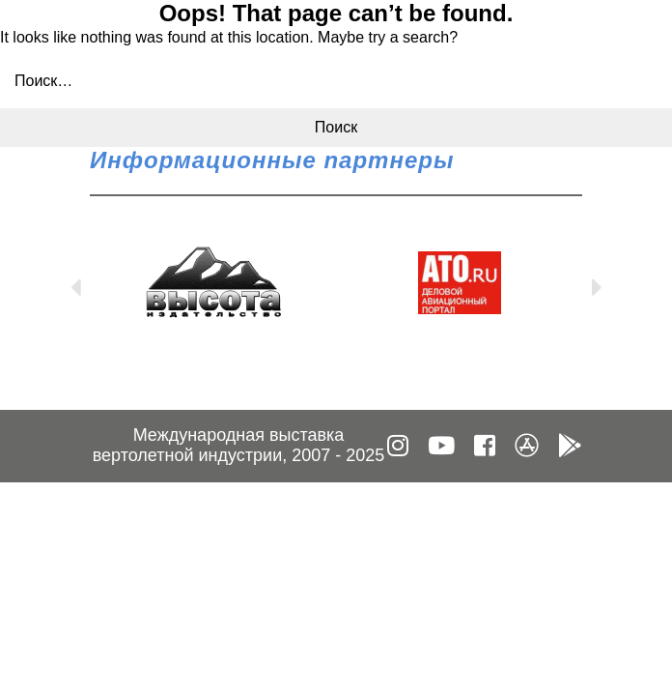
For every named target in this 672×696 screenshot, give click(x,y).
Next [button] (596, 283)
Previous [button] (75, 283)
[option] (213, 283)
